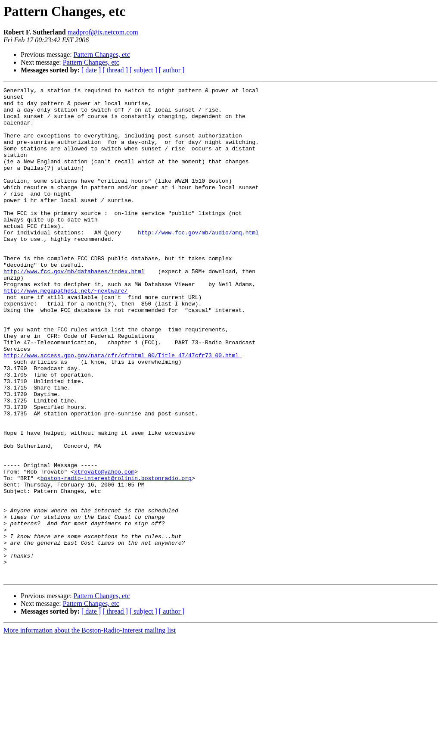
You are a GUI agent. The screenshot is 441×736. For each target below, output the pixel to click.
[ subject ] (143, 70)
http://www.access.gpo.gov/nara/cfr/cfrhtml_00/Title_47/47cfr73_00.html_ (122, 409)
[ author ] (172, 70)
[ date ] (91, 70)
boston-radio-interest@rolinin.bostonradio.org (116, 557)
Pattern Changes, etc (102, 54)
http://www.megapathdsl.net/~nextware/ (65, 332)
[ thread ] (115, 70)
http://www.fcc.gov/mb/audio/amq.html (198, 262)
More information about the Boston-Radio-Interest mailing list (89, 728)
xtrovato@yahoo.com (104, 549)
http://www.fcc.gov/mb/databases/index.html (74, 308)
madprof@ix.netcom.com (103, 32)
